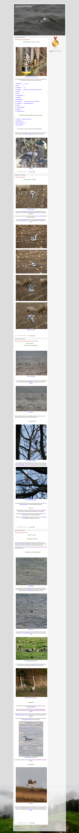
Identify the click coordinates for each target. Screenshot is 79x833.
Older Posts (44, 826)
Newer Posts (18, 826)
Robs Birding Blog (23, 6)
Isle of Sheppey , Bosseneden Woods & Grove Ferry (26, 341)
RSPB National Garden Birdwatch (22, 39)
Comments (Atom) (22, 828)
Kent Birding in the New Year (21, 532)
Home (31, 826)
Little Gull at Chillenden (20, 177)
